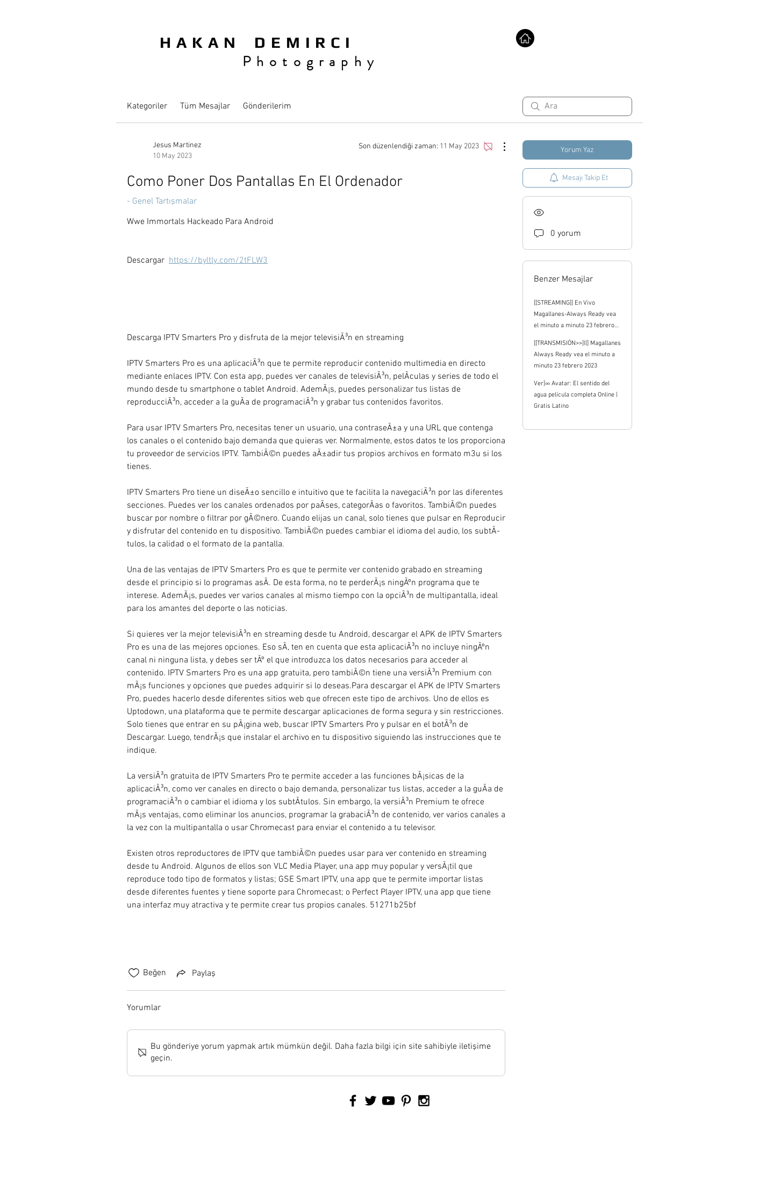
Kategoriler (147, 106)
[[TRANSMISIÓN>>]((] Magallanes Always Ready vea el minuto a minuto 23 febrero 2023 (577, 355)
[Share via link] (195, 973)
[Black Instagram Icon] (424, 1100)
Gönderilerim (267, 106)
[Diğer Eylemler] (498, 146)
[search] (577, 106)
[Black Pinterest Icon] (406, 1100)
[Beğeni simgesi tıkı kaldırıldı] (134, 973)
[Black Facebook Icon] (353, 1100)
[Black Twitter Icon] (370, 1100)
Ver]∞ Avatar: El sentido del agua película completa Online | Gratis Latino (576, 395)
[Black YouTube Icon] (388, 1100)
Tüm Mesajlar (205, 106)
